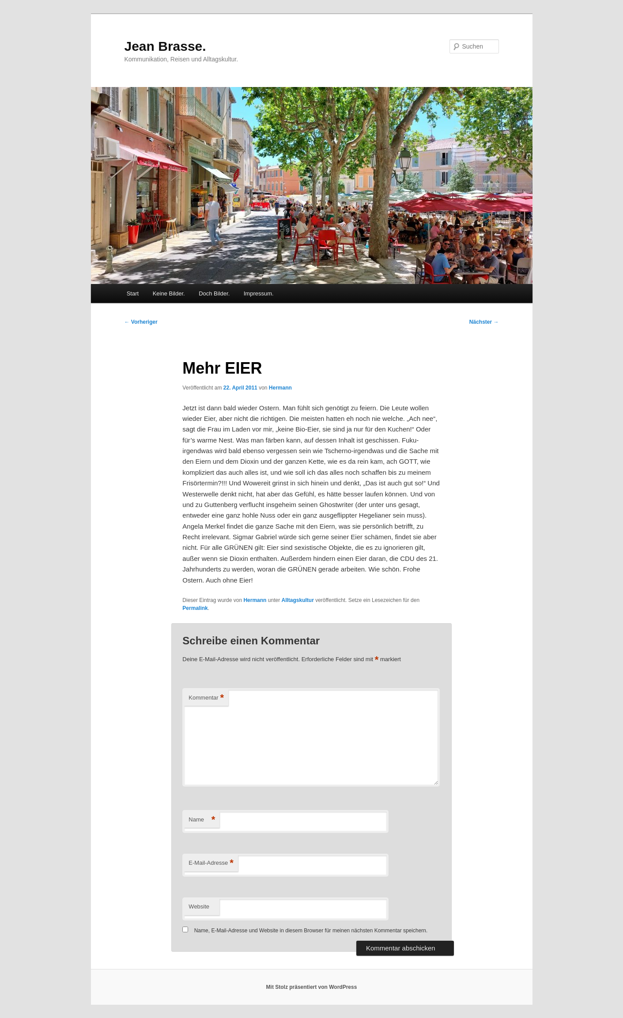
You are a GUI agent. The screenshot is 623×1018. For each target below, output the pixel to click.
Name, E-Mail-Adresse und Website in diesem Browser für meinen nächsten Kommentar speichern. (311, 930)
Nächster (484, 322)
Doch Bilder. (214, 293)
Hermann (280, 388)
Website (199, 906)
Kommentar (206, 698)
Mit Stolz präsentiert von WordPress (311, 987)
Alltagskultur (297, 600)
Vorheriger (141, 322)
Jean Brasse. (165, 46)
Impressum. (259, 293)
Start (133, 293)
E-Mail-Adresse (211, 863)
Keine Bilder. (169, 293)
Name (202, 820)
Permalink (195, 608)
